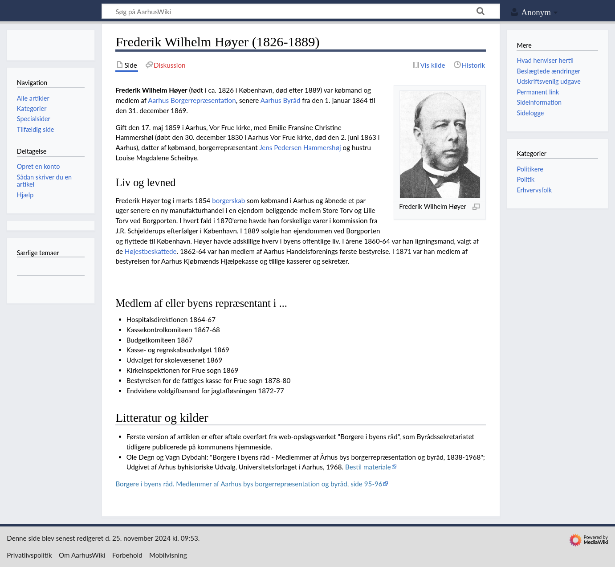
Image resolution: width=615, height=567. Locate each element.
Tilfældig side (35, 129)
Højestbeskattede (151, 251)
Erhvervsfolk (534, 190)
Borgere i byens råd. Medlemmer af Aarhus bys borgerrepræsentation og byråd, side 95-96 (248, 484)
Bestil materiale (368, 467)
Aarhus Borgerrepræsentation (192, 100)
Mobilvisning (168, 555)
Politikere (530, 169)
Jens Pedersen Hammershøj (300, 147)
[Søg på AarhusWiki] (301, 11)
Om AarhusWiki (82, 555)
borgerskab (228, 200)
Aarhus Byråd (281, 100)
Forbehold (127, 555)
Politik (525, 179)
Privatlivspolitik (29, 555)
